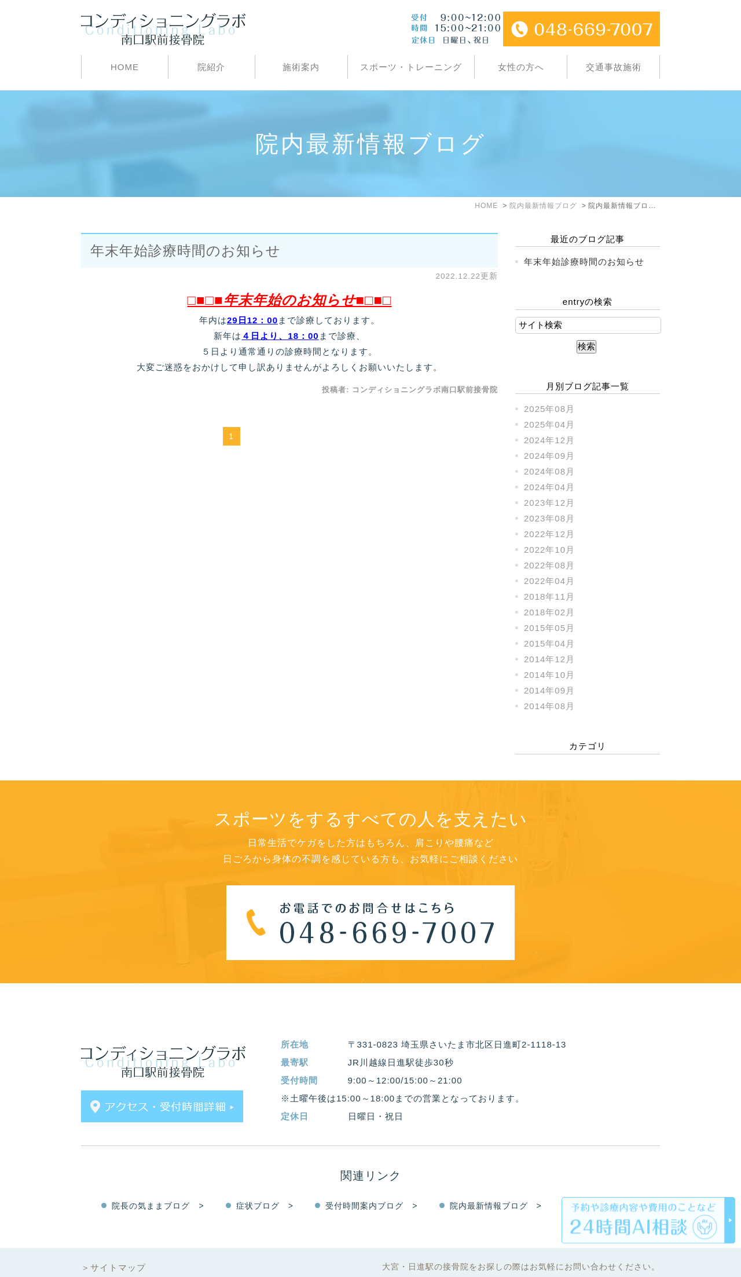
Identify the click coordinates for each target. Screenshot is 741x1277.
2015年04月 (549, 643)
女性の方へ (521, 67)
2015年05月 (549, 628)
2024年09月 (549, 456)
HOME (125, 67)
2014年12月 (549, 659)
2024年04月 (549, 487)
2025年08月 (549, 409)
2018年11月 (549, 596)
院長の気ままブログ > (158, 1182)
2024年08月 (549, 471)
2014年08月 (549, 706)
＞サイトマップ (113, 1244)
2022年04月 (549, 581)
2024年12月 (549, 440)
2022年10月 (549, 549)
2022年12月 (549, 534)
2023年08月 (549, 518)
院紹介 (211, 67)
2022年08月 (549, 565)
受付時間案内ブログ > (371, 1182)
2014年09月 (549, 690)
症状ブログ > (265, 1182)
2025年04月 (549, 424)
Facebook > (608, 1182)
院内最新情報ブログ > (496, 1182)
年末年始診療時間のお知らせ (185, 250)
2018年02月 (549, 612)
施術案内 (301, 67)
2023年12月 (549, 503)
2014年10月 (549, 675)
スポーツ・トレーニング (411, 67)
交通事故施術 (613, 67)
